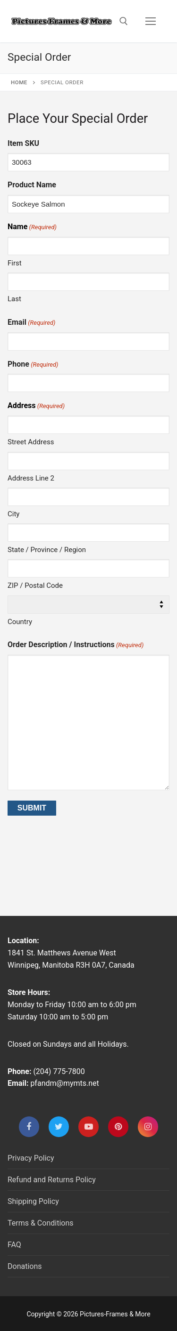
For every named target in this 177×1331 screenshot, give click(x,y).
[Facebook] (29, 1126)
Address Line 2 (31, 478)
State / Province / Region (47, 549)
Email (31, 323)
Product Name (32, 184)
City (13, 514)
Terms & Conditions (41, 1223)
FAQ (14, 1244)
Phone (33, 364)
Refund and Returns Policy (52, 1179)
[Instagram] (148, 1126)
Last (14, 299)
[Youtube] (88, 1126)
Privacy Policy (31, 1158)
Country (20, 621)
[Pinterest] (118, 1126)
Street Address (31, 442)
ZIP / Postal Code (35, 585)
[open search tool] (123, 21)
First (15, 263)
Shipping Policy (33, 1201)
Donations (25, 1266)
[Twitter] (59, 1126)
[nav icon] (150, 21)
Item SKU (23, 143)
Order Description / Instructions (75, 645)
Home (19, 82)
